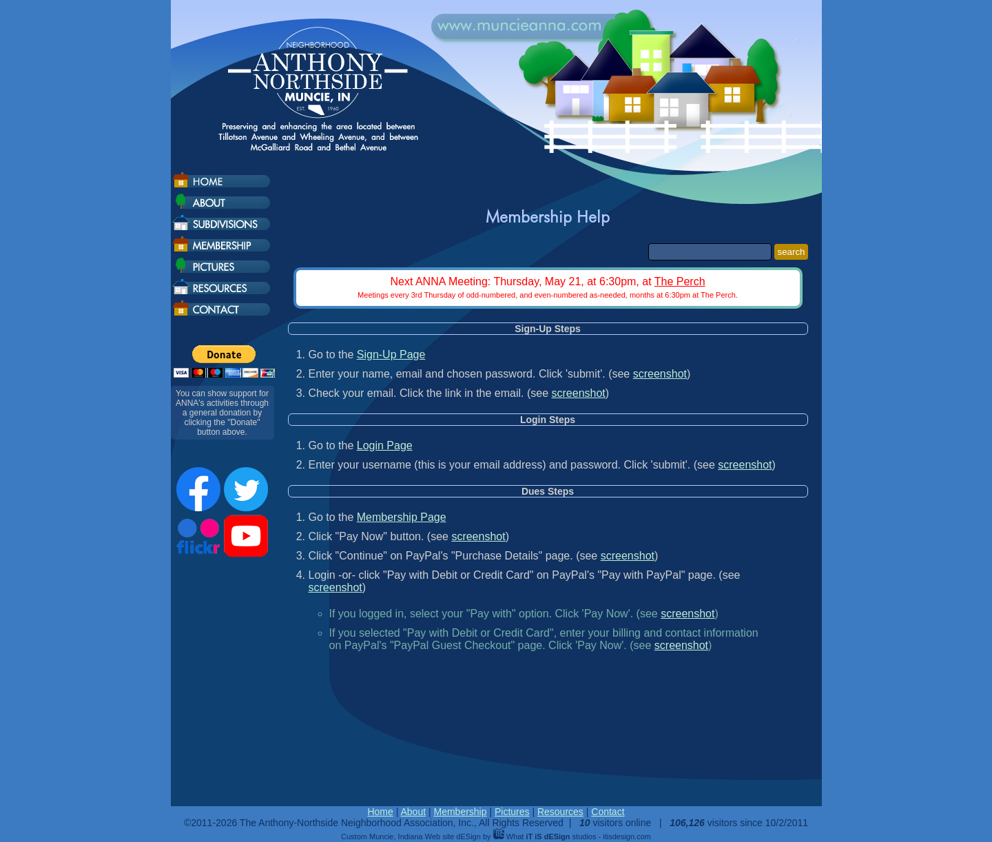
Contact (607, 811)
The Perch (679, 281)
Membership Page (401, 517)
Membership (459, 811)
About (413, 811)
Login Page (385, 445)
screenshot (660, 374)
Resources (560, 811)
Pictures (512, 811)
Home (380, 811)
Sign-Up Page (391, 354)
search (791, 252)
